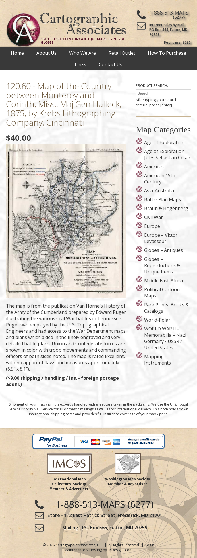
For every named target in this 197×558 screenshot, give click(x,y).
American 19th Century (159, 178)
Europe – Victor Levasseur (160, 238)
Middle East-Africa (163, 280)
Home (17, 53)
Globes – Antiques (163, 250)
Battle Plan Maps (162, 199)
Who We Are (82, 53)
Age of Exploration (164, 142)
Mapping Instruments (157, 359)
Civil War (153, 217)
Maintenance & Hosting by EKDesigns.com (98, 549)
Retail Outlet (122, 53)
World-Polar (157, 320)
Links (80, 64)
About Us (46, 53)
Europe (152, 226)
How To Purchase (167, 53)
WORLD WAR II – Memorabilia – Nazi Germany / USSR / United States (165, 338)
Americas (154, 166)
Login (149, 545)
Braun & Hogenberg (166, 208)
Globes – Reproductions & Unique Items (162, 265)
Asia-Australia (159, 190)
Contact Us (110, 64)
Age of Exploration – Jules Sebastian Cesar (167, 154)
